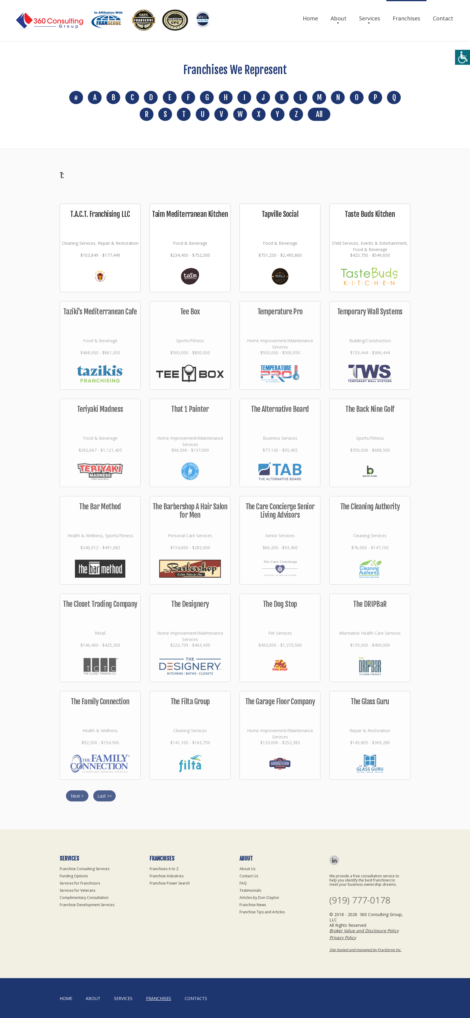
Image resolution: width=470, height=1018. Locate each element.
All (319, 114)
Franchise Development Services (87, 904)
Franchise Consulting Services (84, 868)
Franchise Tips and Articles (262, 912)
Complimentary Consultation (84, 897)
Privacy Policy (342, 937)
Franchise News (252, 904)
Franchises (406, 18)
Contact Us (248, 876)
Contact (443, 18)
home (66, 998)
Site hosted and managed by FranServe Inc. (365, 949)
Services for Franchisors (80, 883)
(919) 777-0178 (359, 900)
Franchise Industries (166, 876)
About (339, 18)
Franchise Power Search (170, 883)
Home (310, 18)
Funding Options (74, 876)
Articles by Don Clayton (259, 897)
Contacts (196, 998)
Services (369, 18)
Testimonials (250, 890)
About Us (247, 868)
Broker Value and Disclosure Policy (364, 930)
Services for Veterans (77, 890)
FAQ (243, 883)
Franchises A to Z (164, 868)
